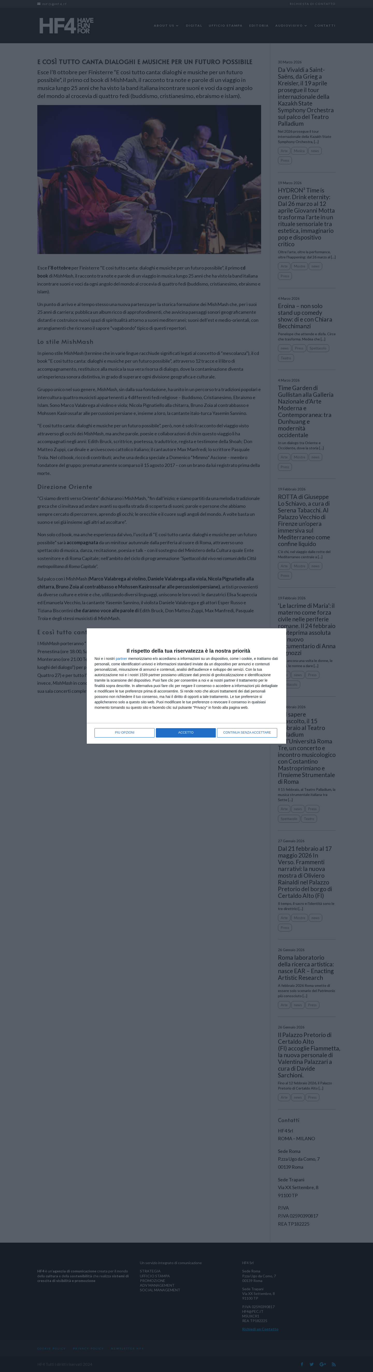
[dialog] (186, 686)
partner (121, 659)
